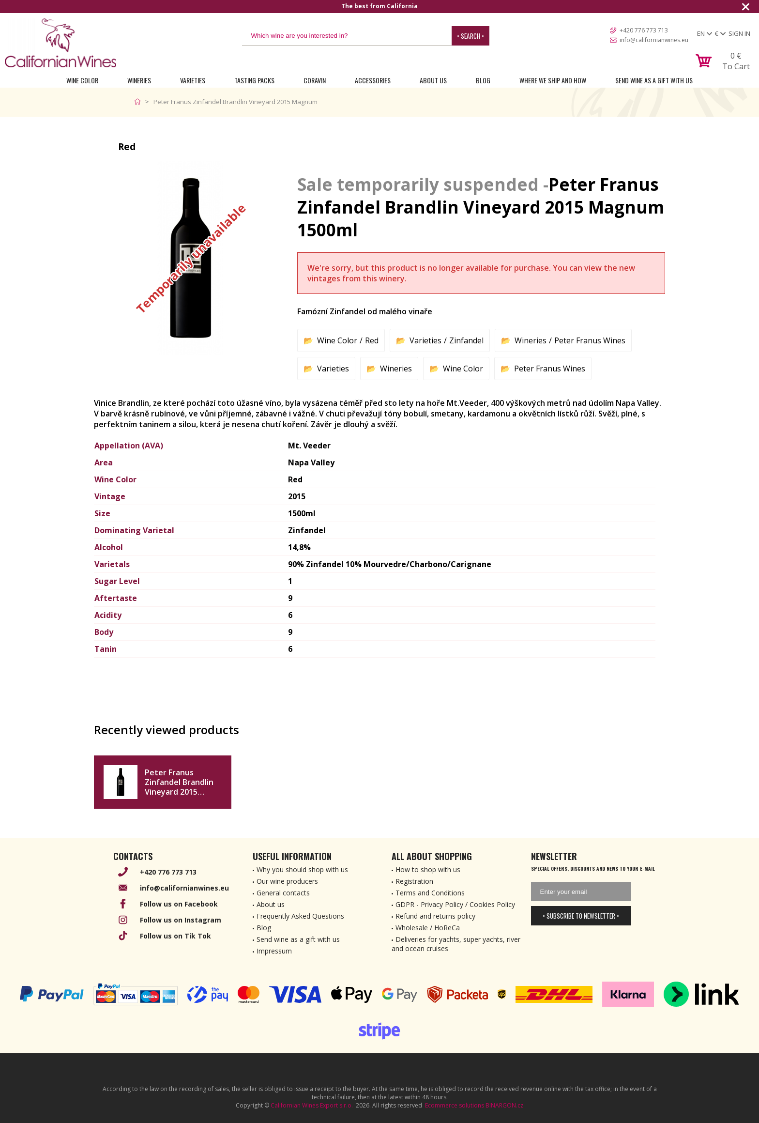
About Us (433, 80)
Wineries (139, 80)
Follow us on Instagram (180, 919)
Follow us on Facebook (179, 903)
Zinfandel (466, 340)
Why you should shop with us (302, 869)
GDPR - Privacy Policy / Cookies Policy (455, 904)
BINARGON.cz (504, 1105)
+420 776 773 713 (644, 30)
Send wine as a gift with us (654, 80)
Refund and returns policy (435, 916)
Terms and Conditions (430, 892)
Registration (414, 881)
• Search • (470, 36)
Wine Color (82, 80)
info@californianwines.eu (654, 40)
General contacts (283, 892)
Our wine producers (287, 881)
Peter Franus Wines (589, 340)
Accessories (373, 80)
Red (372, 340)
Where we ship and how (552, 80)
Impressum (274, 950)
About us (271, 904)
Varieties (192, 80)
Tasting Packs (254, 80)
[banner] (60, 43)
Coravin (315, 80)
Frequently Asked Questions (300, 916)
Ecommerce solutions (454, 1105)
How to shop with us (427, 869)
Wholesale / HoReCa (427, 927)
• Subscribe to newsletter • (581, 916)
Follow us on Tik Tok (175, 935)
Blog (483, 80)
